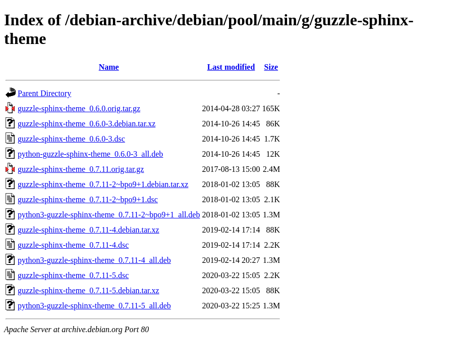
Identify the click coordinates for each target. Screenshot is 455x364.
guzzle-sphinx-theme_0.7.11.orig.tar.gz (81, 169)
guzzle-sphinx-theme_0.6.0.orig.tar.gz (79, 108)
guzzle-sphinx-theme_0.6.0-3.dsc (71, 138)
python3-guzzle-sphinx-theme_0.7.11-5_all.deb (94, 305)
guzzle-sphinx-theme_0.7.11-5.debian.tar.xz (88, 290)
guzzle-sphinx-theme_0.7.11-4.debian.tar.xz (88, 229)
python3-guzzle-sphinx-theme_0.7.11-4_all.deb (94, 260)
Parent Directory (44, 93)
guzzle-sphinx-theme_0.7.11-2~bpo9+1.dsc (88, 199)
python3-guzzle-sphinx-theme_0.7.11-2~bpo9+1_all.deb (109, 214)
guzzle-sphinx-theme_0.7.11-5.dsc (73, 275)
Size (271, 67)
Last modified (231, 67)
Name (109, 67)
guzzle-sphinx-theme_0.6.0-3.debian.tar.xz (86, 123)
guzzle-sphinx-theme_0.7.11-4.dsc (73, 245)
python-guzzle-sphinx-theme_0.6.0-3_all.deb (90, 154)
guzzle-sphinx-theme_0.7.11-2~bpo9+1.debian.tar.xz (103, 184)
